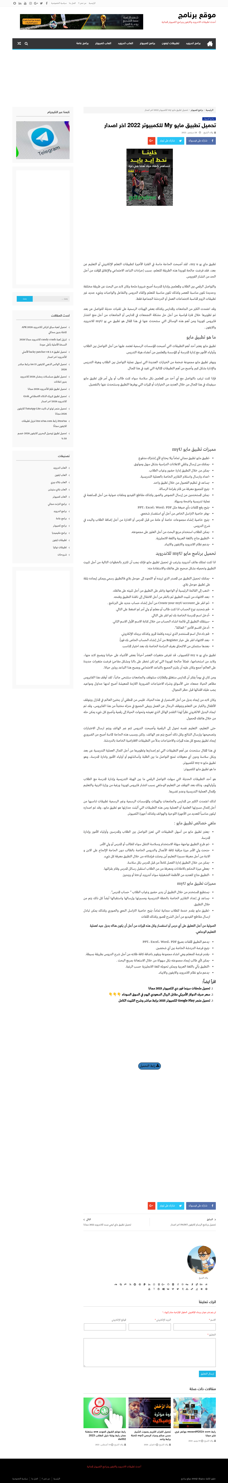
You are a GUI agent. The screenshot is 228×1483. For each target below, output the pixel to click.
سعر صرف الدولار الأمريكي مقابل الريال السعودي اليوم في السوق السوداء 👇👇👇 (159, 995)
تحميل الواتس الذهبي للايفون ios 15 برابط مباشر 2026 (42, 367)
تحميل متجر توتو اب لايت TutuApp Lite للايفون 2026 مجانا (42, 411)
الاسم (212, 1320)
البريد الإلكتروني (163, 1320)
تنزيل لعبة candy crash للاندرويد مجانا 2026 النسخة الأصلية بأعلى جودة (43, 342)
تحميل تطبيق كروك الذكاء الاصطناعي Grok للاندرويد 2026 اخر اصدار (45, 399)
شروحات (62, 554)
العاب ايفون (61, 475)
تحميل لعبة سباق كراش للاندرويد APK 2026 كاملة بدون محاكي (44, 329)
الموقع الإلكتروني (119, 1320)
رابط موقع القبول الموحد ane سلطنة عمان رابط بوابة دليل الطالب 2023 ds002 (105, 1435)
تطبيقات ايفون (170, 43)
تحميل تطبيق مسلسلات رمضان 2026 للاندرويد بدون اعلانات (43, 379)
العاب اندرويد (125, 43)
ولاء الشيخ (208, 132)
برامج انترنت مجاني (57, 504)
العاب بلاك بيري (59, 482)
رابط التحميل (149, 1066)
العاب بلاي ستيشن (57, 489)
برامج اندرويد (193, 43)
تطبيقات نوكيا (60, 547)
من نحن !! (82, 3)
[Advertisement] (114, 78)
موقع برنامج (197, 15)
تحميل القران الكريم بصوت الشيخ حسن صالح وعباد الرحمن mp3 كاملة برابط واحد (151, 1435)
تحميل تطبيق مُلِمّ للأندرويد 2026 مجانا (47, 389)
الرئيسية (92, 3)
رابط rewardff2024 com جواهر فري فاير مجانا (195, 1433)
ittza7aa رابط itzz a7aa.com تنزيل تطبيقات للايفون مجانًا (44, 423)
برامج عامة (82, 43)
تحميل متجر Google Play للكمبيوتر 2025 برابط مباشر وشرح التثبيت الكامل (164, 1001)
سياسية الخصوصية (59, 3)
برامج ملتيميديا (59, 533)
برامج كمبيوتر (147, 43)
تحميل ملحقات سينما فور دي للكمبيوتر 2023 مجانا (179, 989)
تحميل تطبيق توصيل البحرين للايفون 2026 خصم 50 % (42, 436)
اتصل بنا (72, 3)
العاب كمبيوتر (103, 43)
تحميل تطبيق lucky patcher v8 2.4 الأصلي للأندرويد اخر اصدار (44, 354)
